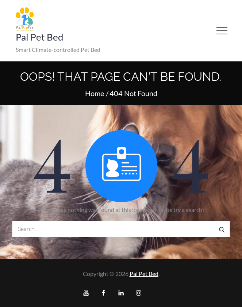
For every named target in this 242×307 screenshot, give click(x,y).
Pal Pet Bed (40, 37)
